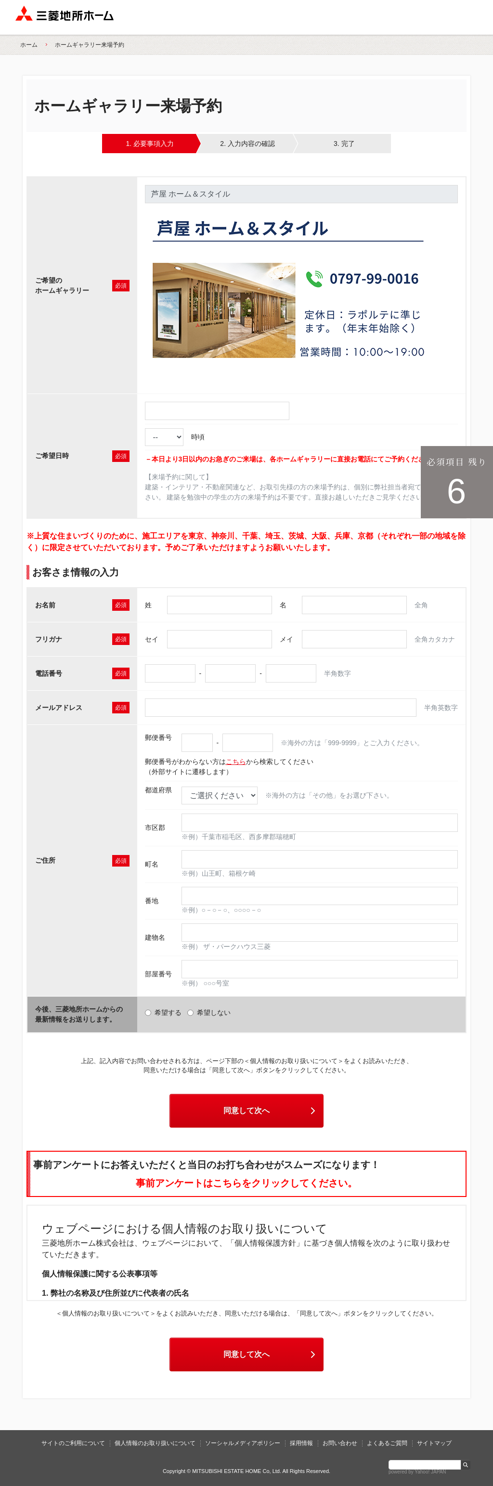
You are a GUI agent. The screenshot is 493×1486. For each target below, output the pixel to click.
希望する (163, 1012)
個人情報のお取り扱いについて (155, 1443)
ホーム (29, 45)
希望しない (209, 1012)
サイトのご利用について (73, 1443)
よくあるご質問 (387, 1443)
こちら (236, 761)
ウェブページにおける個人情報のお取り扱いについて (184, 1228)
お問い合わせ (340, 1443)
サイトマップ (434, 1443)
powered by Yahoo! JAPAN (417, 1471)
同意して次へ (270, 1110)
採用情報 (301, 1443)
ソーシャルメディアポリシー (242, 1443)
